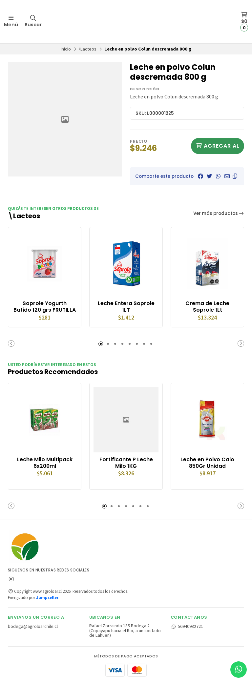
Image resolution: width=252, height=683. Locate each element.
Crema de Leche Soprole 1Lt (207, 306)
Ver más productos (218, 213)
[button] (235, 176)
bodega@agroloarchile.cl (33, 626)
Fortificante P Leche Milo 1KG (126, 462)
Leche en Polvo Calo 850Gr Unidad (207, 462)
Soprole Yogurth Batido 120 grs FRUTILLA (44, 306)
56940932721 (187, 626)
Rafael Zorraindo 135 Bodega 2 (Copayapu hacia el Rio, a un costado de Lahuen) (125, 630)
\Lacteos (87, 49)
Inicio (66, 49)
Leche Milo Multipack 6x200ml (45, 462)
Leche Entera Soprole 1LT (126, 306)
